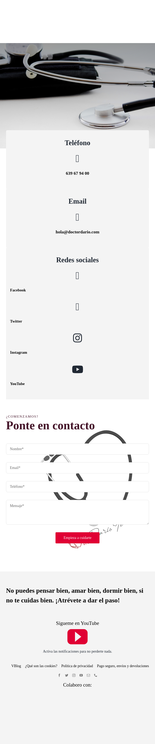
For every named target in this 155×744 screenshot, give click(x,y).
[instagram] (73, 649)
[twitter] (66, 649)
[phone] (95, 649)
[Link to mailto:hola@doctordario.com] (77, 191)
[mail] (88, 649)
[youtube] (77, 610)
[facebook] (59, 649)
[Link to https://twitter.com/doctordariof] (77, 281)
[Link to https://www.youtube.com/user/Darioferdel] (77, 343)
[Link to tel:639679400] (77, 133)
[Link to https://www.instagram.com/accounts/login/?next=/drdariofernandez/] (77, 312)
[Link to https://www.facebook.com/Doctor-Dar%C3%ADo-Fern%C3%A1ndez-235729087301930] (77, 250)
